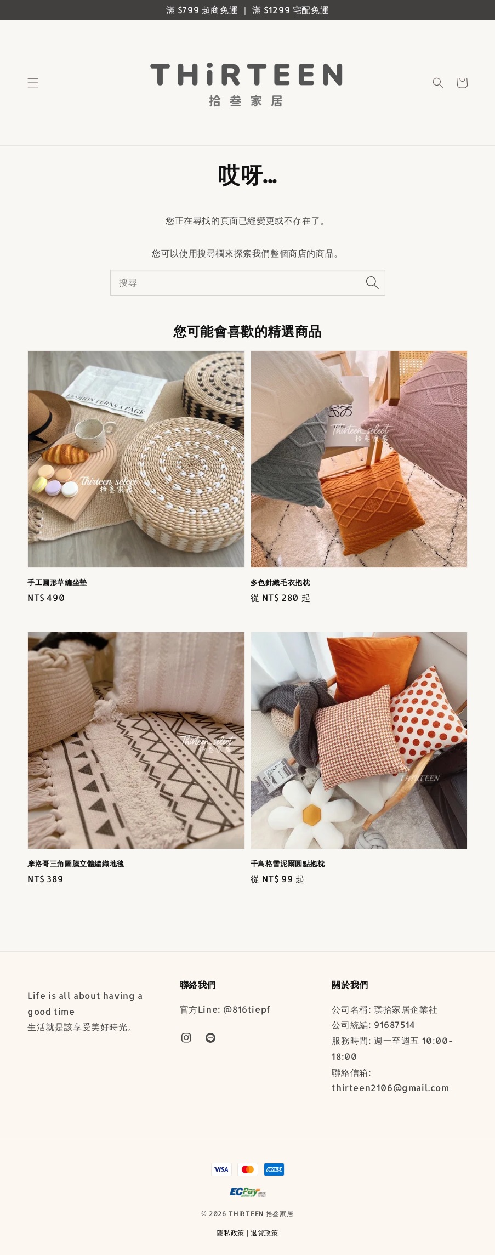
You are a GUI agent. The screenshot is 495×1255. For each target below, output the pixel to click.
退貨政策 (264, 1233)
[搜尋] (373, 282)
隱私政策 (230, 1233)
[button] (33, 83)
